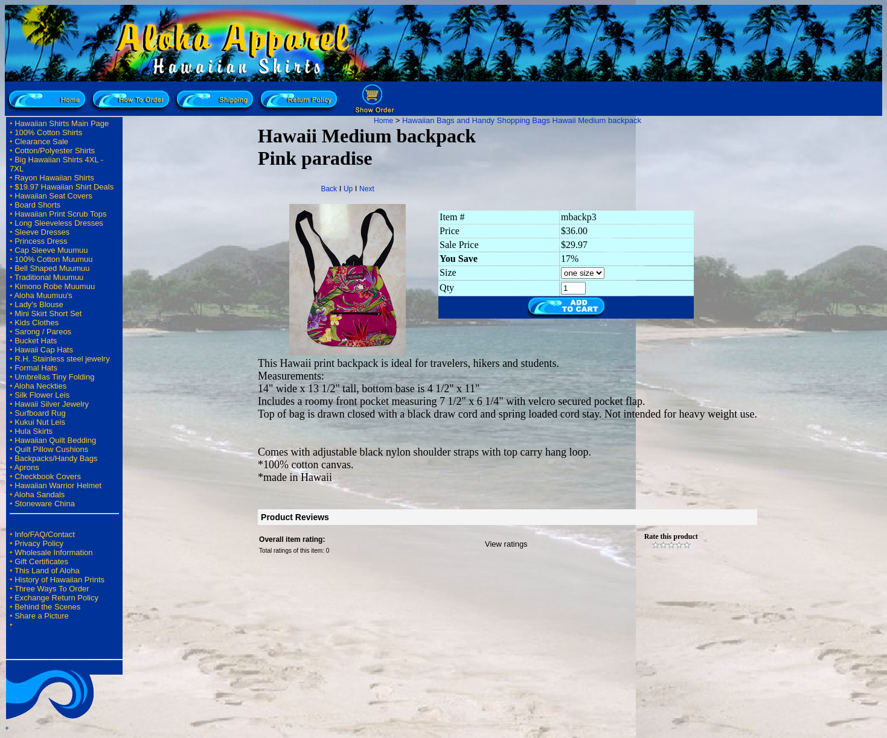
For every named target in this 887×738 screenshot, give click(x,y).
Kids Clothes (36, 322)
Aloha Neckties (40, 385)
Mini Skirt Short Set (48, 313)
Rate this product (671, 536)
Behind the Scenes (47, 606)
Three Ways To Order (51, 588)
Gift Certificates (41, 561)
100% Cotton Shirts (48, 132)
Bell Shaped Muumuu (51, 268)
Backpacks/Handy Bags (55, 458)
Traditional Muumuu (48, 277)
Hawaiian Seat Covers (53, 195)
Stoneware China (44, 503)
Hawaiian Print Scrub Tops (60, 213)
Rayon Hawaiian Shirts (54, 177)
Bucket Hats (35, 340)
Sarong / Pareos (42, 331)
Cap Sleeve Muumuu (51, 250)
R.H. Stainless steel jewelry (62, 358)
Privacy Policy (38, 543)
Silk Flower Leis (41, 394)
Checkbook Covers (47, 476)
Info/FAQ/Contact (44, 534)
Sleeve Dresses (41, 232)
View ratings (506, 544)
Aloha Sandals (39, 494)
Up (348, 189)
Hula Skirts (33, 431)
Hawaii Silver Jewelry (51, 404)
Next (366, 189)
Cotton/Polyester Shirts (54, 150)
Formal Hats (35, 367)
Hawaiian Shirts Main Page (61, 123)
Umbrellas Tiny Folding (54, 376)
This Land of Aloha (47, 570)
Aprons (26, 467)
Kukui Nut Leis (39, 422)
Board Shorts (37, 204)
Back (329, 189)
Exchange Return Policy (56, 597)
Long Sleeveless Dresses (58, 222)
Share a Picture (41, 615)
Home (383, 120)
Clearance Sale (41, 141)
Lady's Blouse (38, 304)
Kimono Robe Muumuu (54, 286)
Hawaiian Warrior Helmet (57, 485)
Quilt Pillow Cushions (51, 449)
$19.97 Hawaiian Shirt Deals (64, 186)
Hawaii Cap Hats (43, 349)
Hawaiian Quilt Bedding (55, 440)
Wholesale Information (53, 552)
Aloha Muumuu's (43, 295)
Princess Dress (40, 241)
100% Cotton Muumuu (53, 259)
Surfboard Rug (40, 413)
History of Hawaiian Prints (59, 579)
